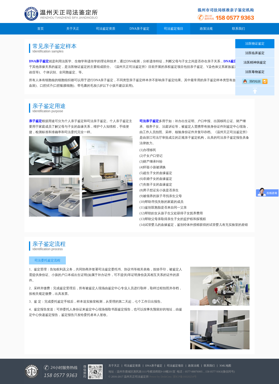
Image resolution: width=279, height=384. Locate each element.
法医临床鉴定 (254, 53)
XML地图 (225, 365)
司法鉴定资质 (105, 28)
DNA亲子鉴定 (139, 28)
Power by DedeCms (160, 376)
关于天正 (72, 28)
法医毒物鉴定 (254, 72)
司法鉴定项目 (173, 28)
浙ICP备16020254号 (185, 376)
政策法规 (206, 28)
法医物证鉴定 (254, 43)
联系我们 (238, 28)
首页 (40, 28)
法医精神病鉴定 (255, 62)
